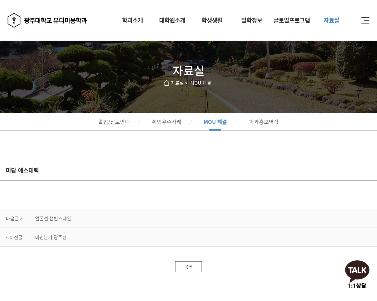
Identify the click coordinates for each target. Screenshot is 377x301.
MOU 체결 (215, 122)
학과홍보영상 (264, 122)
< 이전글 (14, 237)
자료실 (331, 20)
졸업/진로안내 (114, 122)
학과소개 (132, 20)
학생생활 (212, 20)
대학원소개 (172, 20)
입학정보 (251, 20)
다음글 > (14, 218)
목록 (188, 266)
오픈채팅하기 (357, 274)
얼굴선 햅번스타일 (53, 218)
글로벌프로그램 (291, 20)
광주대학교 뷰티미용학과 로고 (47, 20)
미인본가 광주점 (51, 237)
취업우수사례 (167, 122)
